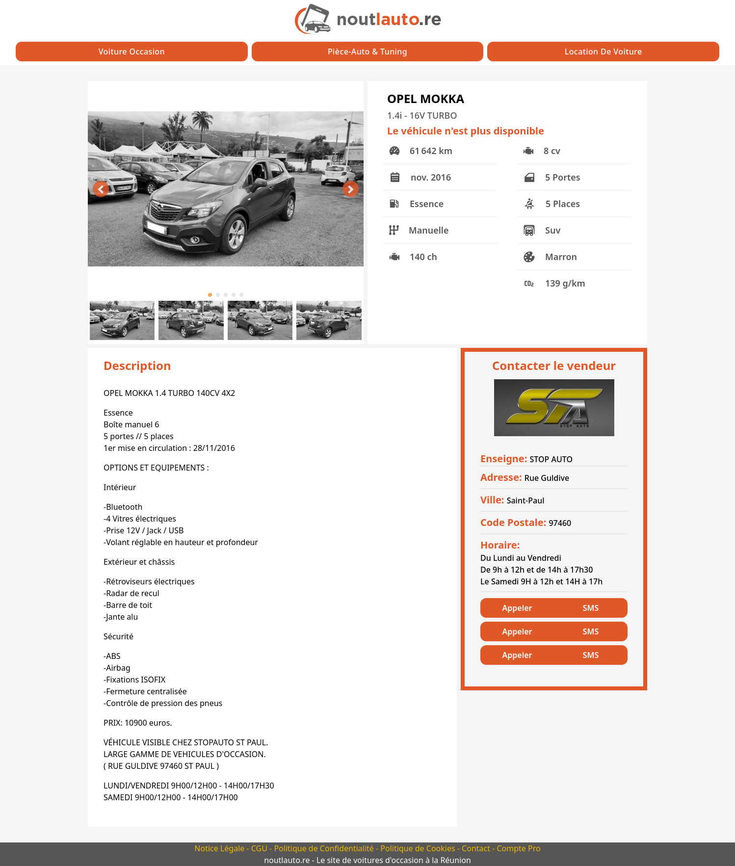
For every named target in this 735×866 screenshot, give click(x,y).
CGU (260, 848)
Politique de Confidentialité (325, 848)
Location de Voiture (603, 51)
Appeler (517, 608)
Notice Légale (220, 848)
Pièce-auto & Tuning (367, 51)
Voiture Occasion (132, 51)
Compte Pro (518, 848)
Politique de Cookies (418, 848)
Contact (477, 848)
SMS (591, 608)
